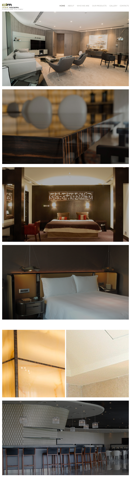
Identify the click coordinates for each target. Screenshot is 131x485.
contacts (124, 6)
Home (62, 6)
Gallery (113, 6)
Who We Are (83, 6)
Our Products (99, 6)
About (71, 6)
